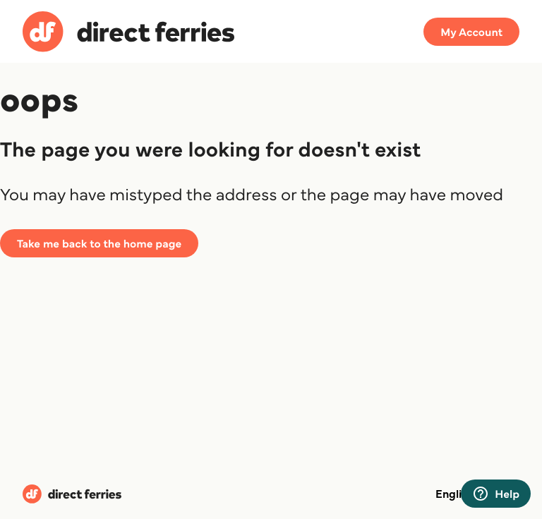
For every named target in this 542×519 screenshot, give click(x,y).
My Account (471, 31)
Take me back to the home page (99, 243)
